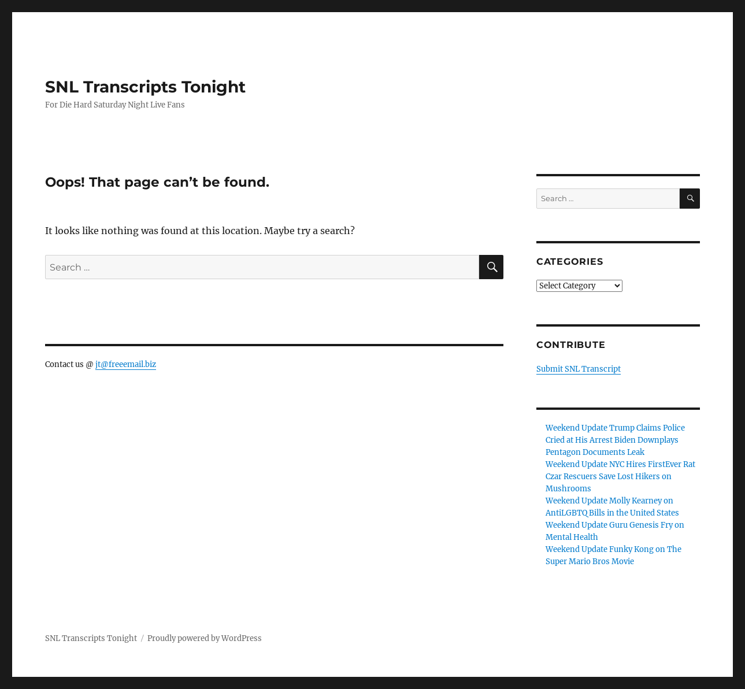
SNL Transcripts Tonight (145, 87)
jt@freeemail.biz (125, 364)
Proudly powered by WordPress (204, 638)
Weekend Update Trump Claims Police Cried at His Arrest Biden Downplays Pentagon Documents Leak (615, 440)
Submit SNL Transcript (578, 369)
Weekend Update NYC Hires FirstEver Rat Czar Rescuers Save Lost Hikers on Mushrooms (620, 477)
